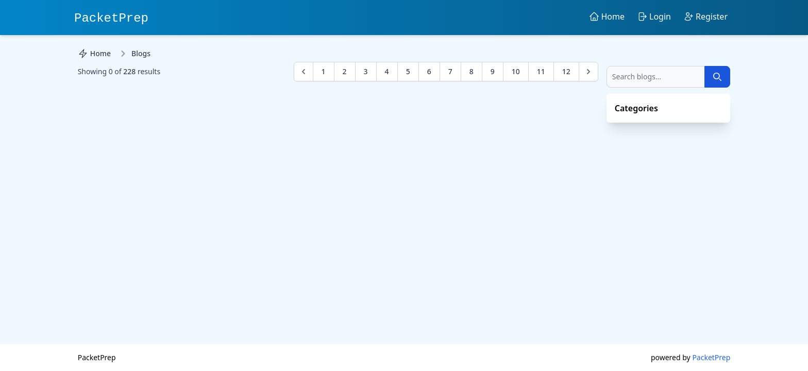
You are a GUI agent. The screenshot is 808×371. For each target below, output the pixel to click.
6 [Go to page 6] (429, 71)
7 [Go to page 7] (450, 71)
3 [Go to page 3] (366, 71)
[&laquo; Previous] (303, 71)
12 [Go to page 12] (566, 71)
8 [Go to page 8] (471, 71)
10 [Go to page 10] (516, 71)
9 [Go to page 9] (493, 71)
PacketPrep (111, 18)
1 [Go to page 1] (324, 71)
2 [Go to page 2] (345, 71)
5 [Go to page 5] (408, 71)
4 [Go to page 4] (387, 71)
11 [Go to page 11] (541, 71)
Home (94, 53)
